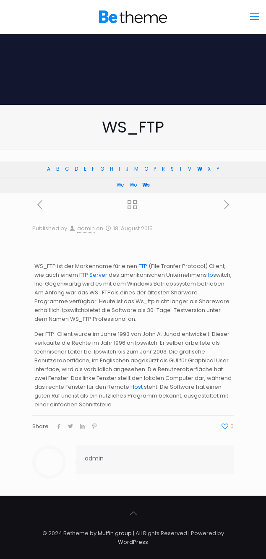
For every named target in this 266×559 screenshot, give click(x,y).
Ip (210, 275)
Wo (133, 185)
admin (86, 228)
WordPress (133, 542)
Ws (145, 185)
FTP (142, 266)
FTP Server (93, 275)
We (120, 185)
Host (136, 387)
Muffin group (115, 533)
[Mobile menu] (255, 17)
